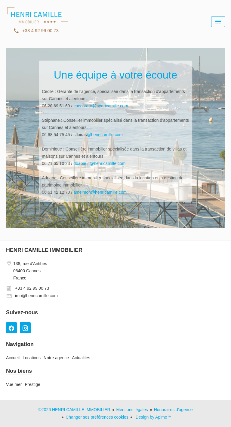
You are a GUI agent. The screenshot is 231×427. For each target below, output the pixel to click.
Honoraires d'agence (173, 409)
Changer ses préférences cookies (97, 417)
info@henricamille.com (36, 295)
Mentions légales (132, 409)
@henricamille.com (105, 134)
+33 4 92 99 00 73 (32, 288)
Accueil (37, 21)
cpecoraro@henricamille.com (100, 105)
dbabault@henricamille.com (99, 163)
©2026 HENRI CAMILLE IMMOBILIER (74, 409)
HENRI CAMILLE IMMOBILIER (44, 250)
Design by (152, 417)
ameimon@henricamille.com (100, 192)
